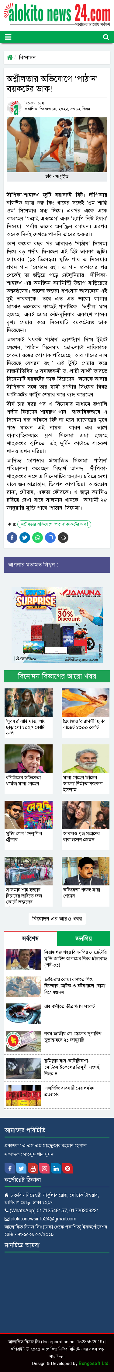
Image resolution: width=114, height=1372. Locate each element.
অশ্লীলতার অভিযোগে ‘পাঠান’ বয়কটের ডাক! (54, 524)
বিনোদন (27, 57)
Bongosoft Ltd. (94, 1363)
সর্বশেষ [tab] (30, 939)
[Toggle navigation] (8, 37)
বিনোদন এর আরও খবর (57, 918)
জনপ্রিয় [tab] (83, 939)
